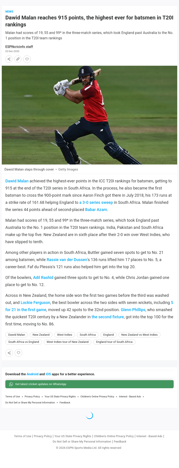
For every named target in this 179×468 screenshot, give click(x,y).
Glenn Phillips (133, 309)
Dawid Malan (17, 181)
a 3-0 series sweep (96, 202)
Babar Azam (96, 209)
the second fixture (108, 316)
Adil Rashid (43, 277)
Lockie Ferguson (35, 302)
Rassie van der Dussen (67, 259)
